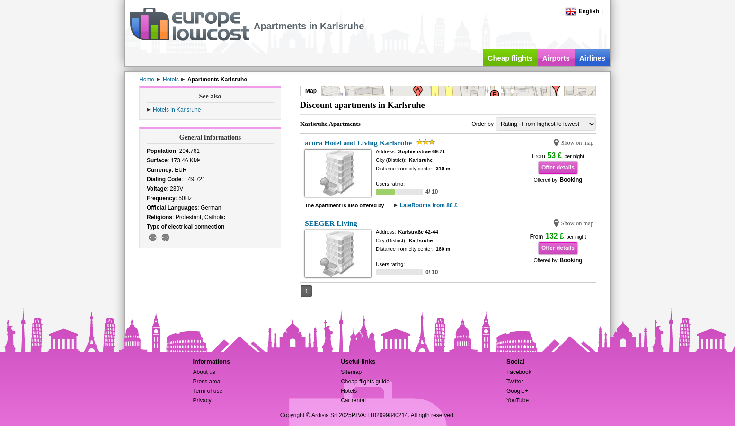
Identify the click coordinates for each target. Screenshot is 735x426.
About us (204, 372)
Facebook (518, 372)
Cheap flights (510, 58)
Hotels (349, 391)
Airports (556, 58)
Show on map (577, 143)
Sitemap (351, 372)
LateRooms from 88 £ (429, 205)
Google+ (517, 391)
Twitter (514, 381)
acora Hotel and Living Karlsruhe (358, 143)
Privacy (202, 400)
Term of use (207, 391)
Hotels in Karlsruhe (177, 109)
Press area (206, 381)
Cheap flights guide (365, 381)
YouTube (517, 400)
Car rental (353, 400)
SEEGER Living (331, 223)
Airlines (592, 58)
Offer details (558, 167)
